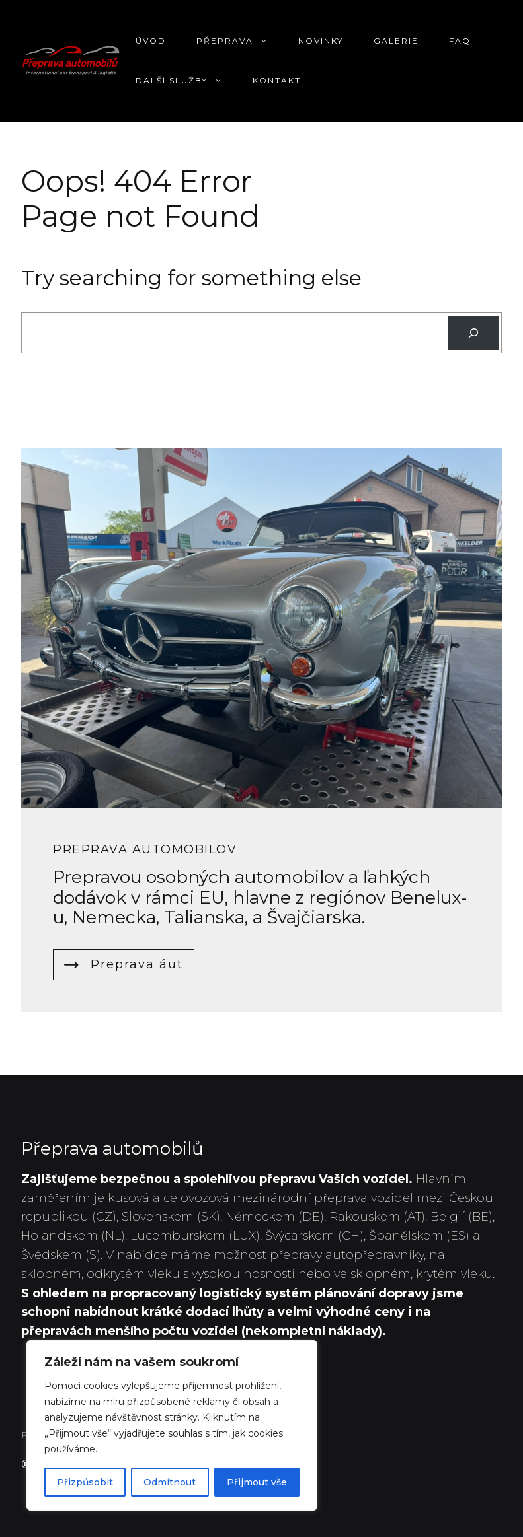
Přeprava (239, 41)
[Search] (473, 333)
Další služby (186, 80)
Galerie (396, 41)
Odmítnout (169, 1482)
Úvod (151, 41)
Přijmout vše (257, 1482)
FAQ (460, 41)
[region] (171, 1425)
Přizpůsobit (85, 1482)
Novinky (320, 41)
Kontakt (277, 80)
